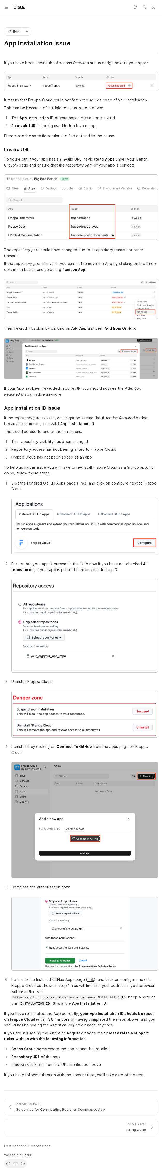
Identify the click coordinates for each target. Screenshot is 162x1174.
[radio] (8, 1163)
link (81, 483)
